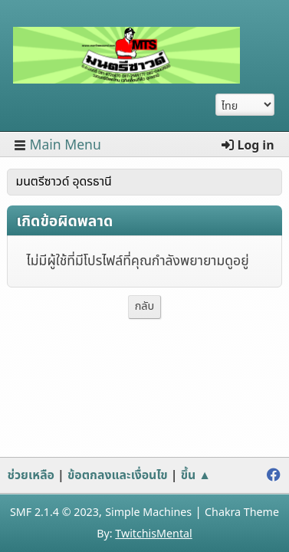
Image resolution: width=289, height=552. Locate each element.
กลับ (145, 306)
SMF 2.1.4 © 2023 (54, 512)
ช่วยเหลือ (30, 475)
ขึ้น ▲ (196, 475)
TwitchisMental (153, 534)
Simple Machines (148, 512)
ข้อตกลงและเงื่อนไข (117, 475)
